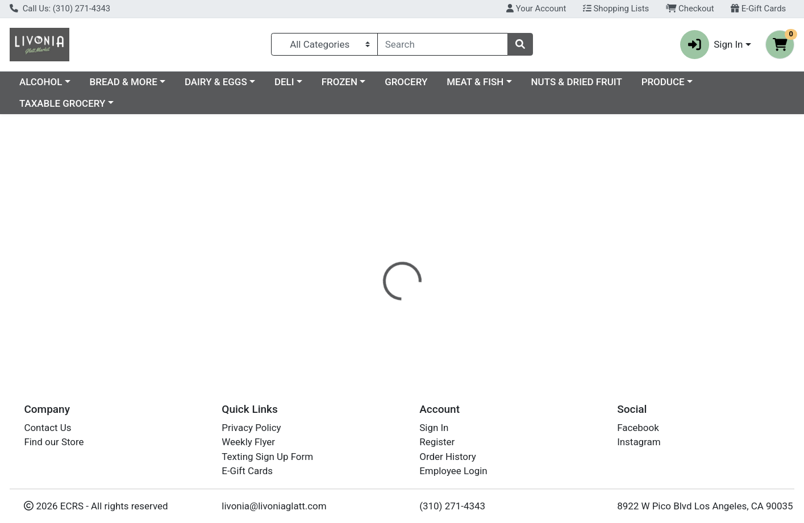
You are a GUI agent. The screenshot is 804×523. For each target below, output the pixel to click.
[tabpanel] (569, 303)
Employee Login (453, 470)
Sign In (433, 427)
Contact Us (47, 427)
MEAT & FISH (573, 81)
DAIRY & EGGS (314, 81)
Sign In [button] (711, 44)
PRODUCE (41, 103)
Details (367, 247)
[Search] (442, 44)
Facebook (638, 427)
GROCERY (504, 81)
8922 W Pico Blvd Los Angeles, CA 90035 (705, 506)
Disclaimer (474, 247)
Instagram (638, 441)
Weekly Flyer (248, 441)
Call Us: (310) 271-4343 (60, 8)
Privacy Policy (251, 427)
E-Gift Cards (758, 8)
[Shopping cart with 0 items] (779, 44)
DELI (383, 81)
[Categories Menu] (324, 44)
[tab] (367, 247)
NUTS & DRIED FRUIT (675, 81)
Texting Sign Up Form (267, 456)
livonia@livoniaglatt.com (274, 506)
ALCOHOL (139, 81)
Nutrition (417, 247)
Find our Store (54, 441)
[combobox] (442, 44)
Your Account (536, 8)
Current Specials (54, 81)
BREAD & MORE (222, 81)
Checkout (690, 8)
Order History (447, 456)
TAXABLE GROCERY (133, 103)
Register (437, 441)
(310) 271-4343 (452, 506)
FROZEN (438, 81)
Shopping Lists (616, 8)
